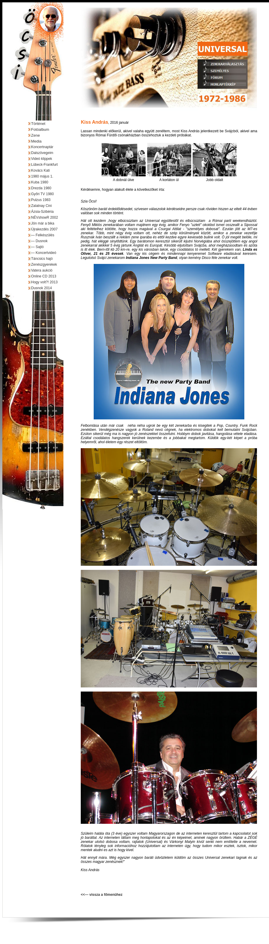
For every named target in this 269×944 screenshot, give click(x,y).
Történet (38, 123)
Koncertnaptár (42, 147)
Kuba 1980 (39, 182)
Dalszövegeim (42, 153)
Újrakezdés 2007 (44, 229)
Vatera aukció (42, 270)
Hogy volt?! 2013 (44, 282)
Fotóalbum (40, 129)
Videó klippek (41, 159)
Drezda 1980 (41, 188)
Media (36, 141)
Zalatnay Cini (41, 206)
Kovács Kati (40, 170)
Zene (35, 135)
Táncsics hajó (42, 259)
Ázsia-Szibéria (42, 212)
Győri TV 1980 (42, 194)
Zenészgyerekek (44, 264)
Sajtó (39, 247)
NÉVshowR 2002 (44, 217)
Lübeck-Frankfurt (44, 165)
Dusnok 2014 (41, 288)
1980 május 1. (42, 176)
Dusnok (42, 241)
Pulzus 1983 (41, 200)
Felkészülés (45, 235)
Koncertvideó (46, 253)
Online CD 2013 (43, 276)
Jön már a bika (42, 223)
